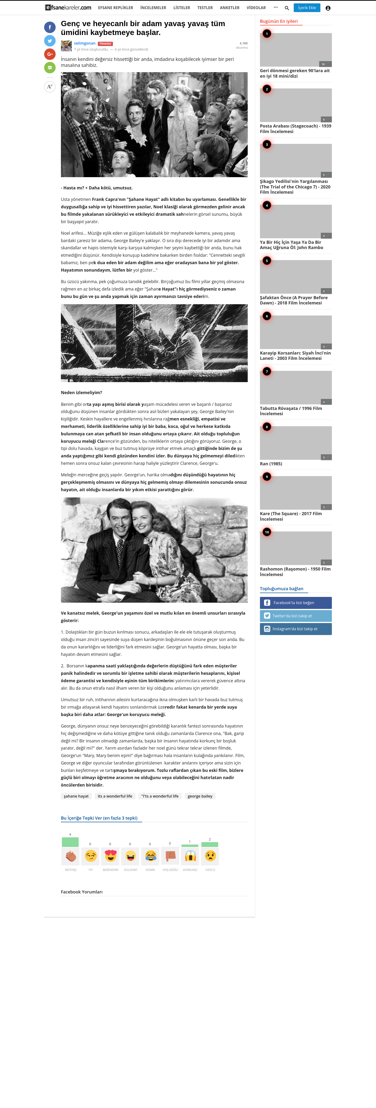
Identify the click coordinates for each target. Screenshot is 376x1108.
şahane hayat (76, 796)
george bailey (200, 796)
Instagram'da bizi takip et (290, 629)
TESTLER (205, 7)
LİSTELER (181, 7)
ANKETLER (230, 7)
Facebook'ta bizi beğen (289, 603)
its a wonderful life (115, 796)
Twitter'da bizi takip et (288, 615)
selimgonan (84, 43)
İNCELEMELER (153, 7)
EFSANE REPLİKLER (115, 7)
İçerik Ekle (307, 7)
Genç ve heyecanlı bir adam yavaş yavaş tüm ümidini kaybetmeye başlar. (143, 28)
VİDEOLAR (256, 7)
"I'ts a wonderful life (160, 796)
